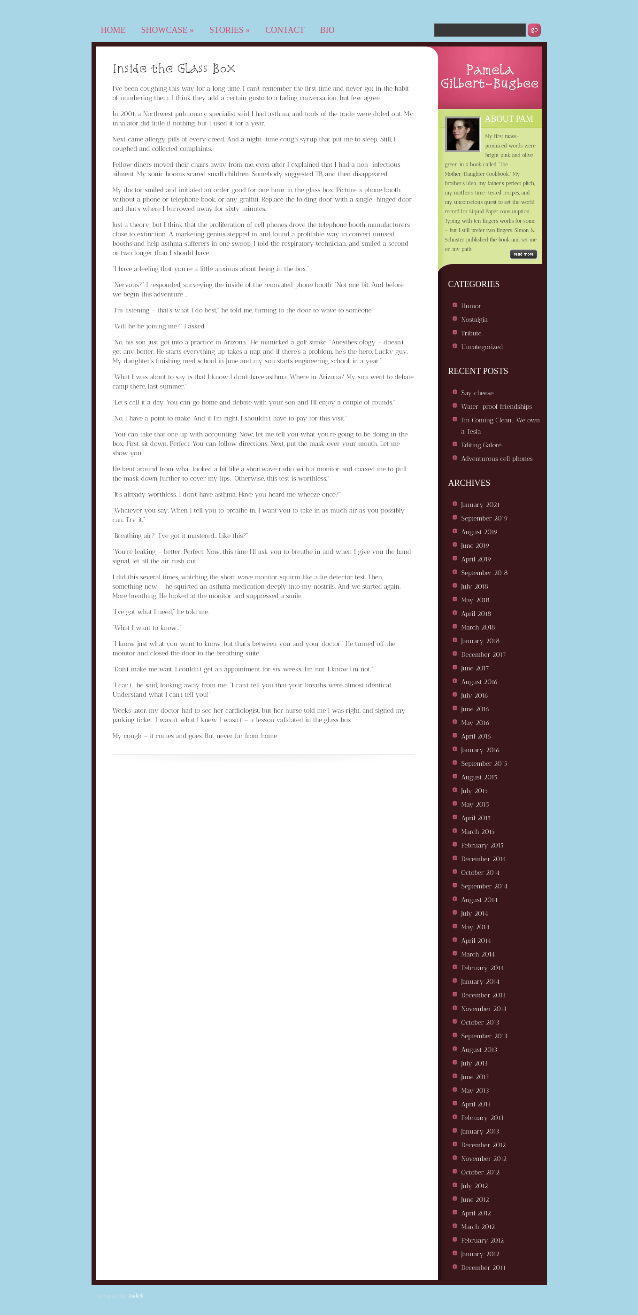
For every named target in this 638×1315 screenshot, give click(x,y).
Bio (327, 30)
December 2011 (483, 1268)
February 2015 (482, 845)
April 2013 (476, 1104)
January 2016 (480, 750)
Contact (285, 30)
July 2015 (474, 791)
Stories (229, 30)
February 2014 (482, 968)
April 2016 (476, 736)
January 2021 (480, 505)
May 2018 (475, 600)
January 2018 (480, 641)
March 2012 (478, 1227)
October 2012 (480, 1172)
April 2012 (476, 1213)
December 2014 (483, 859)
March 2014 (478, 954)
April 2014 (476, 941)
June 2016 (475, 709)
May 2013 (475, 1091)
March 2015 (478, 832)
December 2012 (483, 1145)
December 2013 (483, 995)
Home (113, 30)
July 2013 (474, 1063)
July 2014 (474, 914)
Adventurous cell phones (497, 459)
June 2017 (475, 668)
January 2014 (480, 982)
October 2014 (480, 873)
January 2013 (480, 1132)
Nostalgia (474, 320)
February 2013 (482, 1118)
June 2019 (475, 546)
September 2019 (484, 518)
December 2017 (483, 655)
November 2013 (484, 1009)
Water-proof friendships (496, 407)
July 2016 (475, 696)
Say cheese (477, 393)
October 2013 (480, 1023)
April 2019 (476, 559)
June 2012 (475, 1200)
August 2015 (479, 777)
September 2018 (484, 573)
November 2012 (484, 1159)
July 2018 (475, 587)
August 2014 (479, 900)
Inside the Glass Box (174, 68)
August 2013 (479, 1050)
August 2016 (479, 682)
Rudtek (136, 1296)
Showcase (167, 30)
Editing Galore (481, 445)
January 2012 (480, 1254)
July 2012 (474, 1186)
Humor (471, 306)
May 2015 (475, 805)
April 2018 (476, 614)
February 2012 (482, 1241)
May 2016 (475, 723)
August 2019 (479, 532)
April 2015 (476, 818)
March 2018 (478, 627)
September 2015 (484, 764)
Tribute (471, 333)
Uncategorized (482, 347)
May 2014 (475, 927)
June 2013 (475, 1077)
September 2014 (484, 886)
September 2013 (484, 1036)
